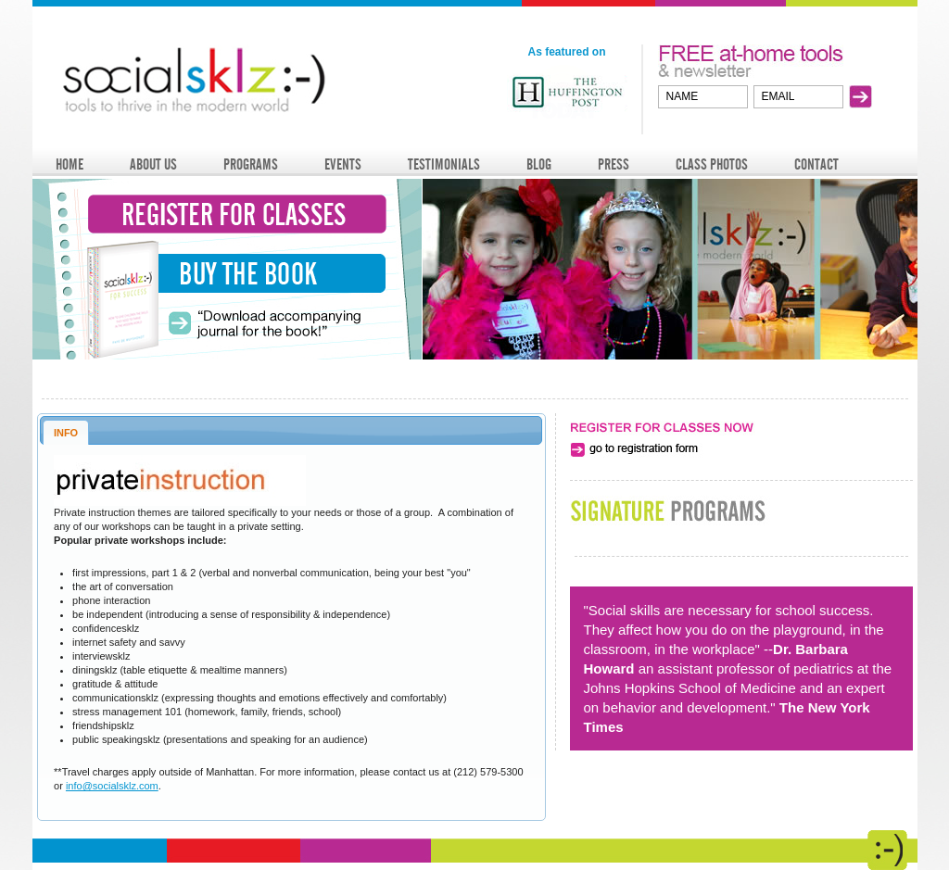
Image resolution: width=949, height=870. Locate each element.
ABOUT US (153, 164)
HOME (69, 164)
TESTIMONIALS (444, 164)
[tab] (66, 432)
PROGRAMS (250, 164)
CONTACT (816, 164)
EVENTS (342, 164)
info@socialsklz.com (112, 785)
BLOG (538, 164)
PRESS (613, 164)
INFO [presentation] (66, 432)
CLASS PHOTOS (712, 164)
